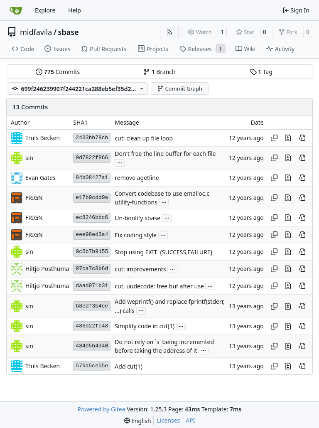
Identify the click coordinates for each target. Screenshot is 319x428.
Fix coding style (136, 235)
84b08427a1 (92, 178)
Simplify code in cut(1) (144, 326)
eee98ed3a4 (92, 234)
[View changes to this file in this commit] (288, 138)
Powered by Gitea (101, 409)
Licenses (168, 420)
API (190, 420)
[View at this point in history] (302, 138)
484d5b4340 (92, 346)
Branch (159, 72)
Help (74, 10)
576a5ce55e (92, 366)
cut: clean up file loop (144, 138)
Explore (45, 10)
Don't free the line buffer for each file (165, 154)
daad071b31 (92, 286)
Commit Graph (179, 88)
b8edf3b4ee (92, 306)
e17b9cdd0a (92, 197)
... (119, 162)
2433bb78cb (92, 138)
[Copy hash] (274, 138)
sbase (68, 32)
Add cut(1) (128, 366)
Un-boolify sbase (137, 218)
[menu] (137, 421)
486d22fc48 (92, 326)
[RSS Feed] (169, 32)
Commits (58, 72)
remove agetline (137, 178)
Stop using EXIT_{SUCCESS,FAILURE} (164, 252)
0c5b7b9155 (92, 251)
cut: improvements (140, 269)
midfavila (36, 32)
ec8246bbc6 (92, 217)
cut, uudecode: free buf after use (159, 286)
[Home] (15, 10)
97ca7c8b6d (92, 269)
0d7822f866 (92, 158)
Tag (261, 72)
